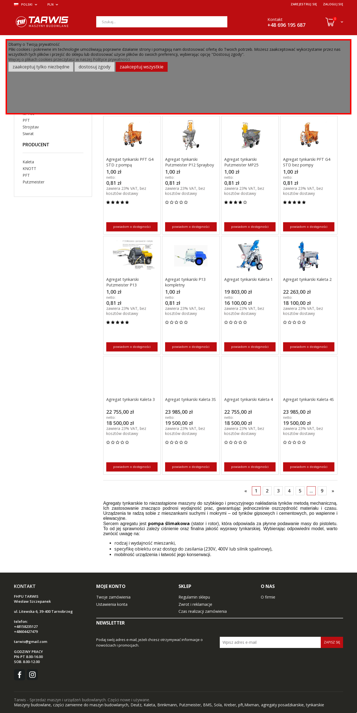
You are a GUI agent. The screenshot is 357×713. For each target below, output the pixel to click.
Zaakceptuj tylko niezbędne (41, 67)
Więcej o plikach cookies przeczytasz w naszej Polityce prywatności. (69, 59)
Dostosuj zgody (94, 67)
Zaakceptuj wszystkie (141, 67)
